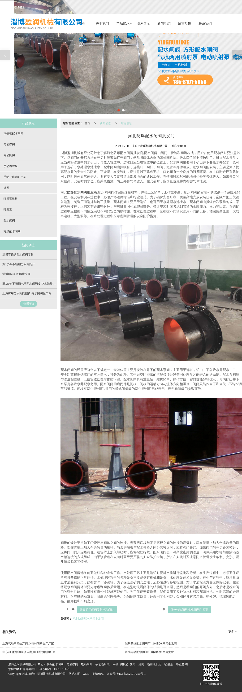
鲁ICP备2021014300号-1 (131, 673)
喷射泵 (8, 209)
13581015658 (61, 669)
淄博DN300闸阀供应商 (16, 274)
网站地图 (74, 673)
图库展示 (143, 23)
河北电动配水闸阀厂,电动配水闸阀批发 (149, 652)
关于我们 (102, 23)
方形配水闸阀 (12, 231)
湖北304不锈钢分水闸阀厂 (18, 264)
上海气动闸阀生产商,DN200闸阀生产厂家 (28, 643)
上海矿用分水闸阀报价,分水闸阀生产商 (26, 293)
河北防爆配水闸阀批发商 (88, 618)
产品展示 (123, 23)
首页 (87, 123)
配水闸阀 (9, 220)
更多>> (232, 631)
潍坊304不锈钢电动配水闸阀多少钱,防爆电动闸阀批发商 (37, 283)
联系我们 (205, 23)
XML (86, 673)
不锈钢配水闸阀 (13, 133)
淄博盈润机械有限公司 (51, 673)
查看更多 (29, 303)
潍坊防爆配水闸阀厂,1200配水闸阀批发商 (151, 643)
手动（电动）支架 (15, 177)
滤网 (6, 188)
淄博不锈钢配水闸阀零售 (18, 254)
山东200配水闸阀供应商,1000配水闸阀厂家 (29, 652)
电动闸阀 (9, 155)
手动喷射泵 (11, 166)
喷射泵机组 (11, 198)
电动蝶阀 (9, 144)
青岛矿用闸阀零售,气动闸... (97, 609)
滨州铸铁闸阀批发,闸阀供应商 (189, 609)
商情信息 (126, 123)
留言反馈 (184, 23)
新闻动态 (164, 23)
